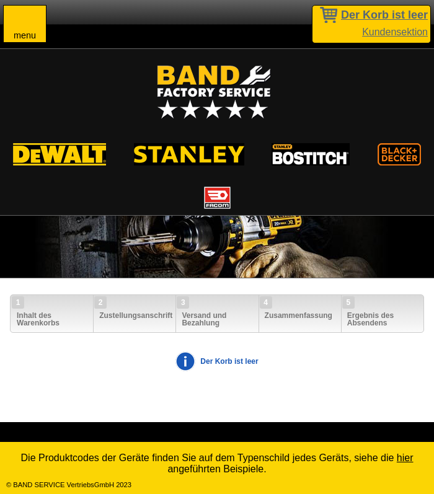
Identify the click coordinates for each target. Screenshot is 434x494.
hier (405, 457)
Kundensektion (395, 32)
